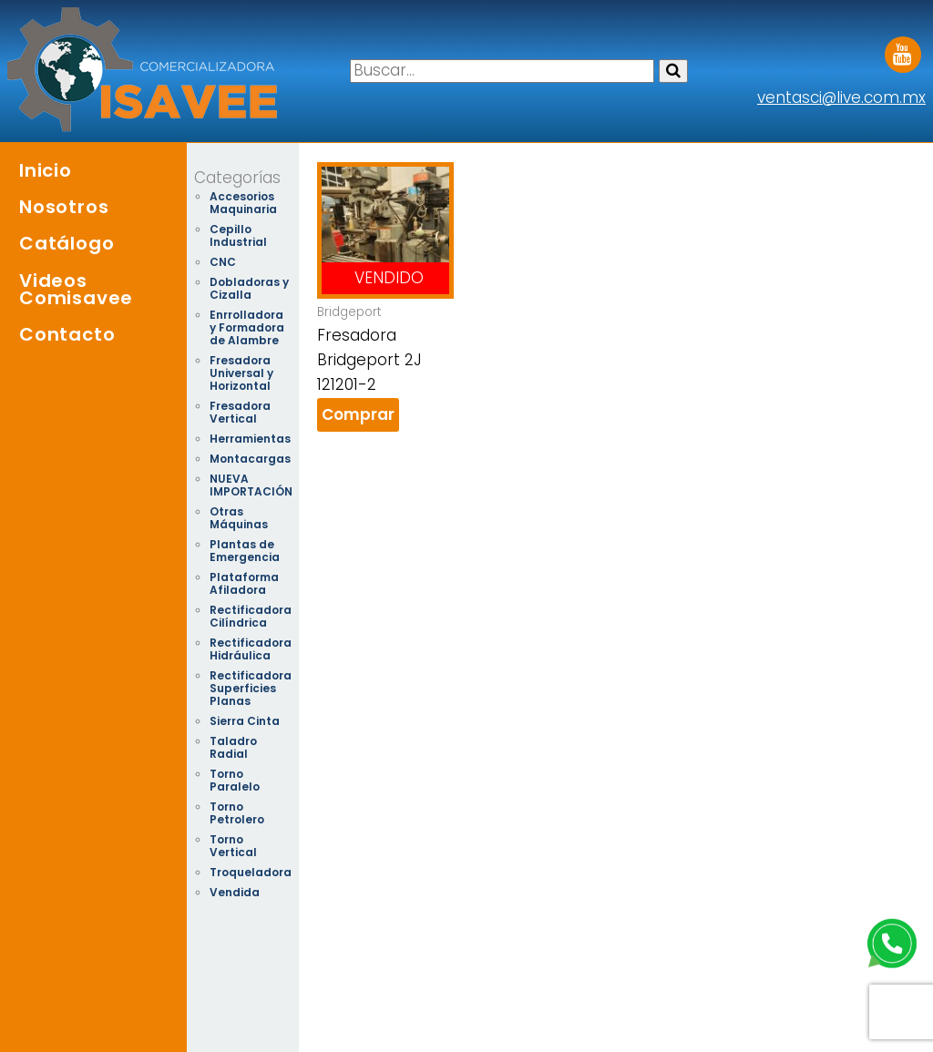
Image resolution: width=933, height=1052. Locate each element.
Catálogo (66, 243)
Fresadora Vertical (240, 412)
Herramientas (250, 438)
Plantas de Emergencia (245, 550)
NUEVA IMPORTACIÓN (251, 485)
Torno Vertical (233, 846)
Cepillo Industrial (238, 235)
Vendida (235, 892)
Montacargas (250, 458)
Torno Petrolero (237, 813)
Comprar (358, 414)
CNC (223, 262)
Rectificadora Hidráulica (251, 649)
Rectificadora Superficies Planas (251, 688)
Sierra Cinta (245, 721)
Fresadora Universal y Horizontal (241, 372)
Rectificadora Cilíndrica (251, 616)
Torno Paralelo (235, 780)
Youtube (903, 48)
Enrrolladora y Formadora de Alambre (247, 327)
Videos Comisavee (76, 289)
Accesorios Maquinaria (243, 203)
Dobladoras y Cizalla (249, 288)
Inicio (45, 170)
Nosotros (63, 207)
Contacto (67, 334)
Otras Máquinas (239, 518)
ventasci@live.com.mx (841, 97)
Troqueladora (251, 872)
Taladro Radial (233, 747)
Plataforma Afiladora (244, 583)
